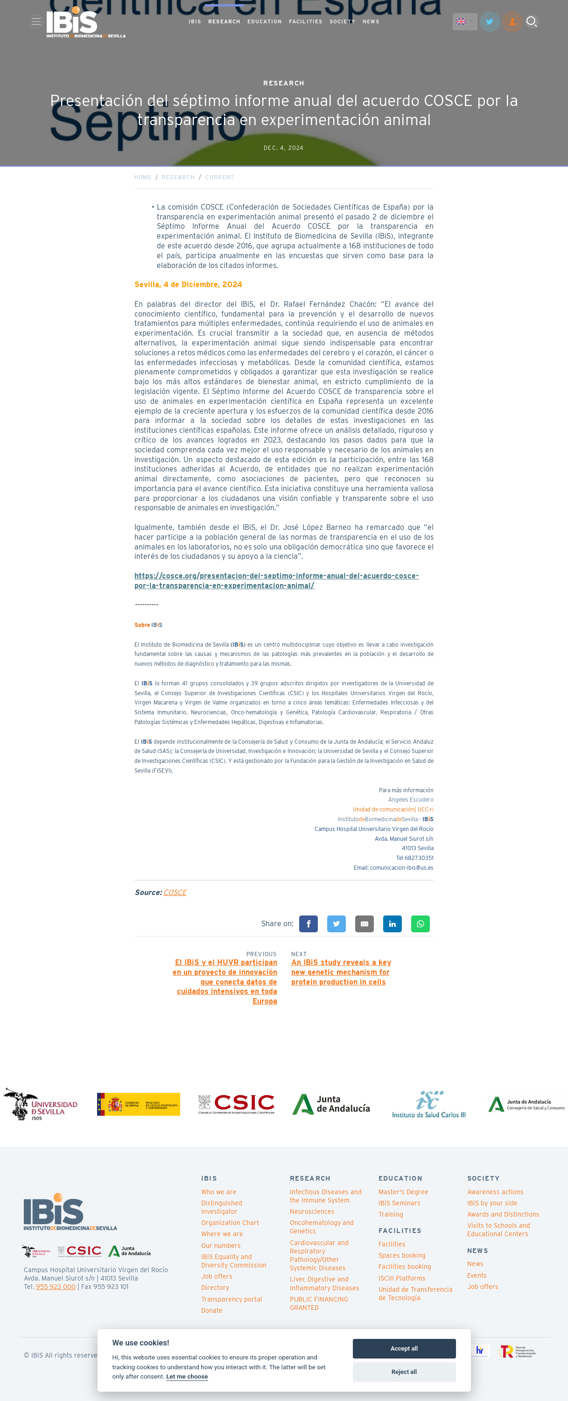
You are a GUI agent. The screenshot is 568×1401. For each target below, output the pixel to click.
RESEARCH (224, 21)
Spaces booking (402, 1255)
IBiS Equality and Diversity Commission (233, 1261)
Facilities (392, 1244)
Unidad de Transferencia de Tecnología (416, 1294)
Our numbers (221, 1245)
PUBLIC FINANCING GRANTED (319, 1303)
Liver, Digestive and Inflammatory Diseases (324, 1283)
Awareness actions (495, 1192)
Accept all (404, 1348)
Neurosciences (312, 1211)
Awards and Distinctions (503, 1214)
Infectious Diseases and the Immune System (326, 1196)
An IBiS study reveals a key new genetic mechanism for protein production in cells (341, 972)
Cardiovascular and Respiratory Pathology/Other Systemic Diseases (319, 1255)
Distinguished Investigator (221, 1207)
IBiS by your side (492, 1203)
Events (477, 1275)
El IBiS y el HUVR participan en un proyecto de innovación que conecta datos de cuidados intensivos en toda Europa (225, 982)
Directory (215, 1287)
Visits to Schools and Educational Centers (498, 1230)
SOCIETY (343, 21)
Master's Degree (403, 1192)
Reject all (404, 1371)
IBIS (195, 21)
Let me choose (187, 1376)
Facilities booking (405, 1266)
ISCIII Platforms (402, 1278)
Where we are (222, 1234)
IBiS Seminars (400, 1203)
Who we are (219, 1192)
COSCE (174, 892)
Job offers (216, 1276)
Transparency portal (231, 1299)
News (475, 1263)
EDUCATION (264, 21)
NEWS (371, 21)
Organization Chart (230, 1222)
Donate (212, 1310)
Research (178, 177)
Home (143, 177)
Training (391, 1214)
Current (219, 177)
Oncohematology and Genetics (322, 1227)
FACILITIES (306, 21)
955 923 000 (56, 1286)
